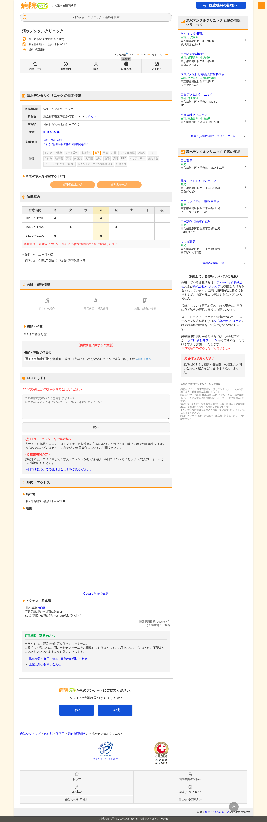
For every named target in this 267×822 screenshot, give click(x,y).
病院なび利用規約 (76, 799)
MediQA (76, 791)
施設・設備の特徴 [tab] (145, 308)
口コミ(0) (126, 69)
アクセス (157, 69)
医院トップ (35, 69)
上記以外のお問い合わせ (45, 664)
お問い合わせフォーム (202, 340)
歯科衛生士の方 (72, 184)
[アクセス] (91, 116)
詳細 (165, 819)
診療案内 (66, 69)
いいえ (115, 710)
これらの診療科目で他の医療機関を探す (65, 144)
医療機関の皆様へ (223, 5)
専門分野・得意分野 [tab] (96, 308)
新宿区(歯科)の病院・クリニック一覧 (213, 136)
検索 (117, 17)
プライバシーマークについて (105, 759)
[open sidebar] (261, 5)
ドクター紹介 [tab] (47, 308)
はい (76, 710)
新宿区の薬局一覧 (213, 262)
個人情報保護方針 (190, 799)
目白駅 (42, 607)
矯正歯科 (56, 140)
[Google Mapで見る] (96, 593)
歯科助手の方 (119, 184)
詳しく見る (144, 359)
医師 (95, 69)
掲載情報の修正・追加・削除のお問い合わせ (58, 658)
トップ (76, 779)
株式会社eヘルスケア (207, 286)
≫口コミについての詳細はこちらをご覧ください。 (58, 469)
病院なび (34, 5)
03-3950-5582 (51, 132)
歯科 (46, 140)
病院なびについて (190, 792)
